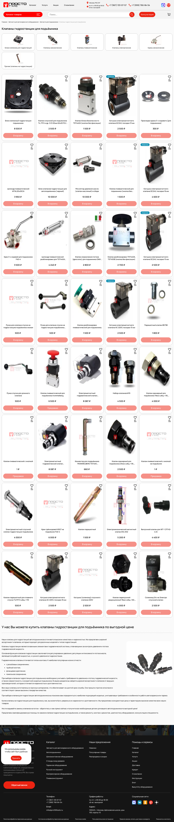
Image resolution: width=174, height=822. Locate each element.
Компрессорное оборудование (59, 774)
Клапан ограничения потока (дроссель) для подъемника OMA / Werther (87, 259)
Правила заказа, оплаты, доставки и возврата (135, 819)
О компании (69, 5)
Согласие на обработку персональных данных (53, 819)
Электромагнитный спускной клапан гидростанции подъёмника (18, 530)
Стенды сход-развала (55, 761)
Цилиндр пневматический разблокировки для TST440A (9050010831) (52, 259)
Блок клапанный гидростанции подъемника (18, 121)
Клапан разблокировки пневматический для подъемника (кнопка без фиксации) (87, 327)
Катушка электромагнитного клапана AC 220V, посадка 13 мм (121, 326)
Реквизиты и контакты (163, 819)
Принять (16, 758)
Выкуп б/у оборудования (142, 787)
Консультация (147, 14)
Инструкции (137, 778)
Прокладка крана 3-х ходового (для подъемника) (156, 121)
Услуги (45, 5)
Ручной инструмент (54, 769)
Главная (135, 748)
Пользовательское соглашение (102, 819)
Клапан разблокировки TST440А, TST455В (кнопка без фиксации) (121, 258)
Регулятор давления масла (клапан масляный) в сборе (87, 190)
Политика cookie (80, 819)
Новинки (92, 748)
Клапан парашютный (87, 529)
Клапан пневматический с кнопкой (18, 461)
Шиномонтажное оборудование (59, 756)
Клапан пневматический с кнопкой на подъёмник (156, 462)
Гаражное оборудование (56, 765)
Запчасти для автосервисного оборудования (65, 748)
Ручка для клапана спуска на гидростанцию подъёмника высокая (52, 327)
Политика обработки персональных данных (17, 819)
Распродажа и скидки (98, 756)
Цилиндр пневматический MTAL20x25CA (18, 190)
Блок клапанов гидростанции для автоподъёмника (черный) (53, 190)
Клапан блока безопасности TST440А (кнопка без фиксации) (87, 121)
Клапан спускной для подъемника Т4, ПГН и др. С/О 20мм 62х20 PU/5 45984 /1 (52, 123)
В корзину (18, 135)
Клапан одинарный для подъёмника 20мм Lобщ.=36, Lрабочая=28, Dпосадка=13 (121, 463)
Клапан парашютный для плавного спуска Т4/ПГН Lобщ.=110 (18, 598)
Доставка (136, 765)
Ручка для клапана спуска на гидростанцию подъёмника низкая (18, 326)
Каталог (32, 5)
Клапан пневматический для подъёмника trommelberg (53, 394)
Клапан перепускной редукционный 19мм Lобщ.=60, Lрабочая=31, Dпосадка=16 (121, 600)
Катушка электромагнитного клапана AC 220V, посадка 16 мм (52, 598)
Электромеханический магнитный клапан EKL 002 (121, 530)
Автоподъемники (53, 752)
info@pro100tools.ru (54, 810)
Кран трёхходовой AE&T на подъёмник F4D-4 (52, 530)
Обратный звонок (19, 785)
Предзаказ (52, 408)
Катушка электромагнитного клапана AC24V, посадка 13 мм (121, 121)
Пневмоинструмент (54, 778)
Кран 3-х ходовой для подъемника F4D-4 (18, 258)
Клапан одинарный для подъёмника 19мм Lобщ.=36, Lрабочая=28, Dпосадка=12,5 (156, 395)
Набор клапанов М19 (121, 393)
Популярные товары (97, 752)
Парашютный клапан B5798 (156, 325)
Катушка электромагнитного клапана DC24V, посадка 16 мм (156, 190)
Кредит (135, 769)
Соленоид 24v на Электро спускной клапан (156, 598)
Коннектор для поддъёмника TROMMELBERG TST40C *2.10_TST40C (87, 463)
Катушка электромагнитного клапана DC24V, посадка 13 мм (156, 258)
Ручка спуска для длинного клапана (18, 394)
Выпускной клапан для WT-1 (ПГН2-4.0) (156, 530)
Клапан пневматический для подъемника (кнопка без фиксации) (122, 191)
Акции (55, 5)
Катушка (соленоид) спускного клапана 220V (87, 598)
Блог (134, 782)
